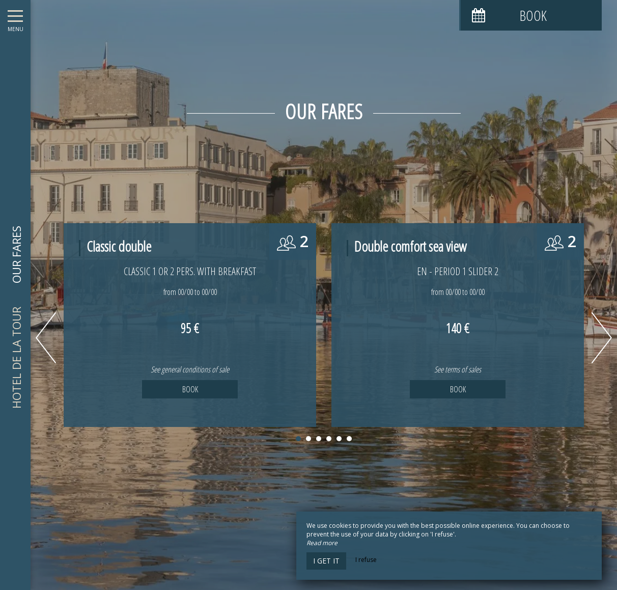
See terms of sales (457, 369)
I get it (326, 561)
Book (190, 389)
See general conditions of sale (190, 369)
